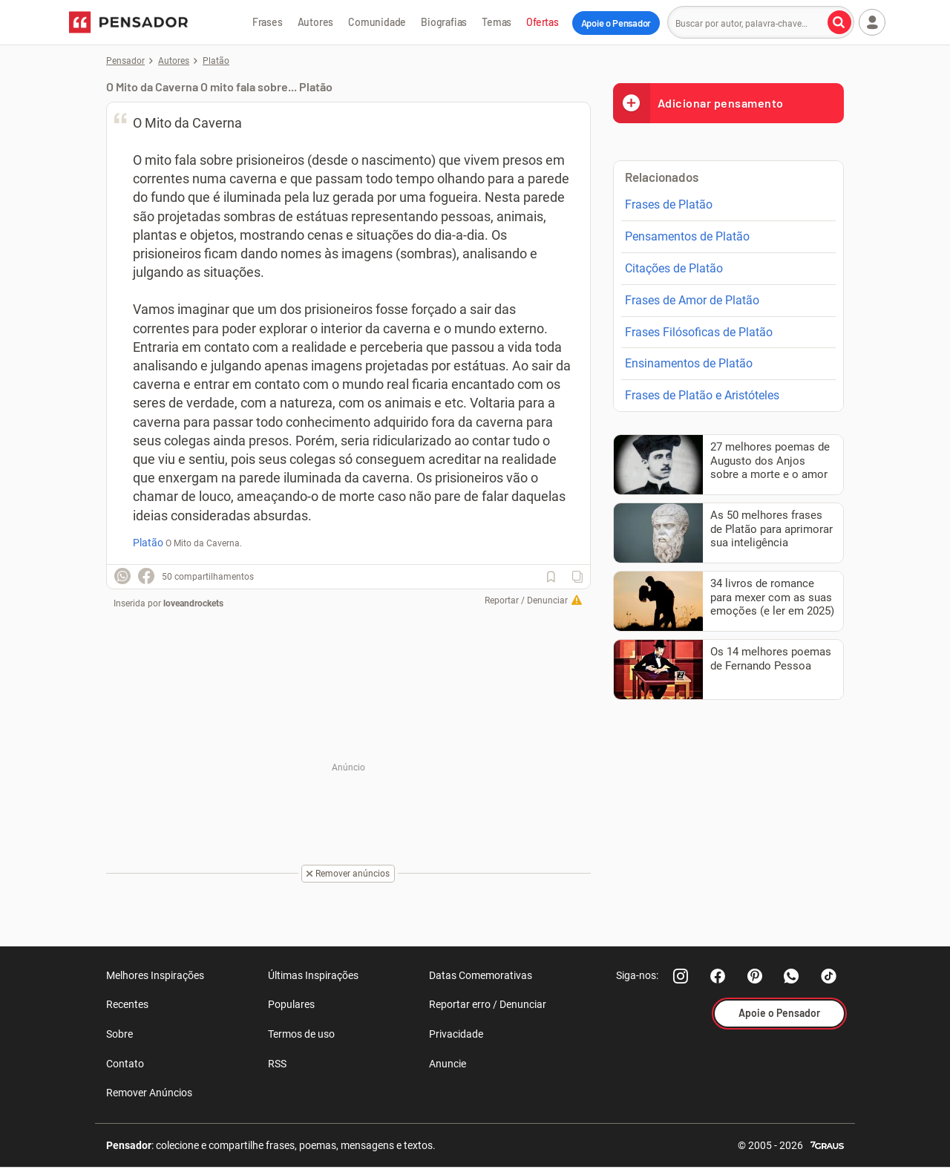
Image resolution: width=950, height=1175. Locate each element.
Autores (316, 22)
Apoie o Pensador (616, 23)
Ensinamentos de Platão (689, 363)
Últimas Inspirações (313, 975)
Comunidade (377, 22)
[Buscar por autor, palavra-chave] (839, 22)
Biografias (444, 22)
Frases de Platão (668, 204)
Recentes (127, 1004)
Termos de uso (301, 1034)
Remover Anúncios (149, 1093)
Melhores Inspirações (155, 975)
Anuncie (447, 1064)
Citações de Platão (674, 268)
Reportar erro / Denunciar (487, 1004)
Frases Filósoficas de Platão (699, 332)
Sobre (119, 1034)
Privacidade (456, 1034)
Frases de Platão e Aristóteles (702, 395)
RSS (277, 1064)
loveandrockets (193, 603)
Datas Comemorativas (480, 975)
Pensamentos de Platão (687, 236)
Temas (496, 22)
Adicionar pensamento (698, 102)
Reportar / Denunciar (526, 600)
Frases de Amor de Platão (692, 300)
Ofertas (542, 22)
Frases (267, 22)
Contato (125, 1064)
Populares (291, 1004)
